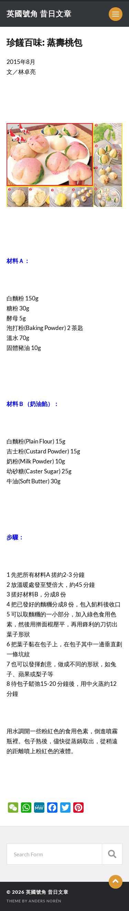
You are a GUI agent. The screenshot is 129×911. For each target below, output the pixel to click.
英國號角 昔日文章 (39, 13)
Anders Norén (45, 901)
